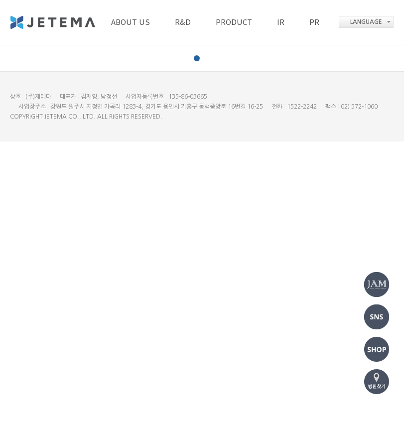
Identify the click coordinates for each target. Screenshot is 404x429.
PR (314, 21)
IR (280, 21)
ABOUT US (130, 21)
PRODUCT (234, 21)
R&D (183, 21)
